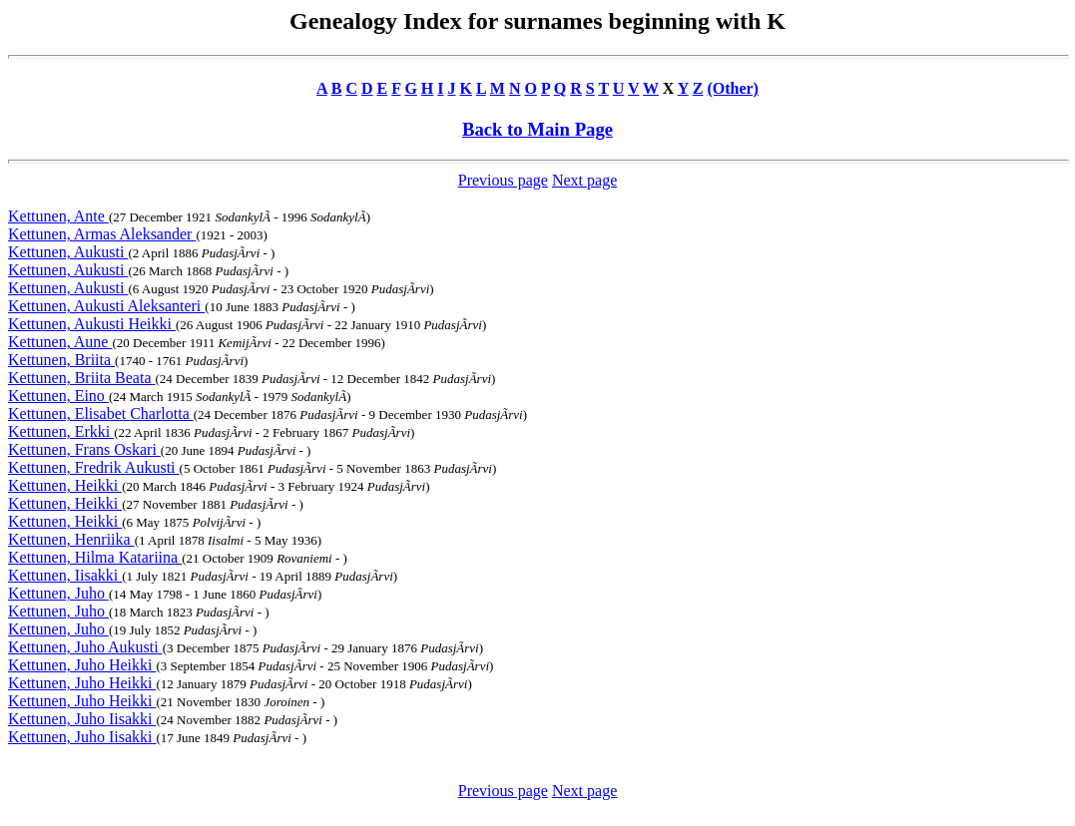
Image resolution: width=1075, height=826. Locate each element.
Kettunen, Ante (58, 215)
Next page (584, 180)
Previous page (503, 180)
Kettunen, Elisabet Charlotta (101, 413)
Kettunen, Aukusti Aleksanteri (106, 305)
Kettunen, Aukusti (68, 251)
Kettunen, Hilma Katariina (95, 557)
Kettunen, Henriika (71, 539)
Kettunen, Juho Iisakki (82, 718)
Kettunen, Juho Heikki (82, 664)
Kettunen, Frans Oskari (84, 449)
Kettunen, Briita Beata (82, 377)
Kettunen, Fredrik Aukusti (94, 467)
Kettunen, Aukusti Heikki (92, 323)
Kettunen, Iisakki (65, 575)
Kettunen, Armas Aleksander (102, 233)
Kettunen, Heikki (65, 485)
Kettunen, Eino (58, 395)
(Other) (733, 88)
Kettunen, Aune (60, 341)
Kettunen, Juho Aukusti (85, 646)
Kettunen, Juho (58, 593)
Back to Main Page (537, 129)
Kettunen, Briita (61, 359)
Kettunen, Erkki (61, 431)
